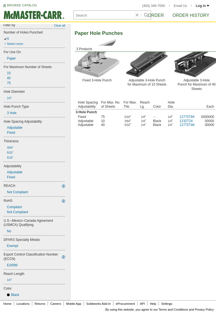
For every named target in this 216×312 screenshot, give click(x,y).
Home (7, 303)
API (142, 303)
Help (153, 303)
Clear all (59, 25)
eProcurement (125, 303)
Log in (202, 6)
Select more (15, 43)
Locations (23, 303)
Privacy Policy (204, 309)
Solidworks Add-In (98, 303)
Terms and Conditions (173, 309)
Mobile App (73, 303)
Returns (40, 303)
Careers (55, 303)
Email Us (180, 6)
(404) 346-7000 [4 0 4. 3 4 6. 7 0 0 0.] (153, 6)
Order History (190, 15)
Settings (166, 303)
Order (156, 15)
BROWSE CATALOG (22, 5)
